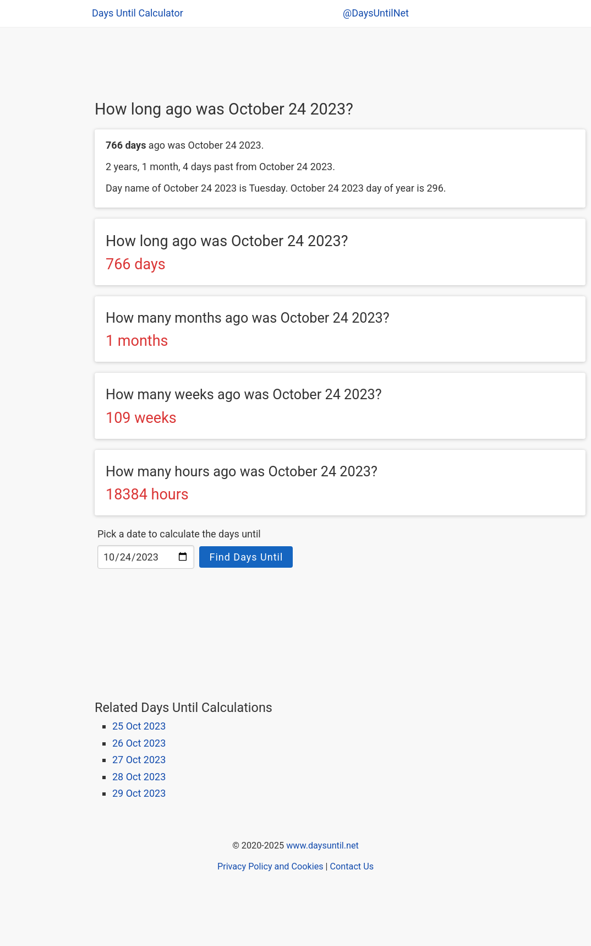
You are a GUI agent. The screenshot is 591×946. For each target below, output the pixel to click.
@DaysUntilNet (376, 13)
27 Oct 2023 (139, 759)
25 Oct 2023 (139, 726)
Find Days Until (246, 557)
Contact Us (352, 866)
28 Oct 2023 (139, 776)
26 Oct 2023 (139, 743)
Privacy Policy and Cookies (270, 866)
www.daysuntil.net (322, 845)
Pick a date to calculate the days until (179, 534)
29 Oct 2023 (139, 793)
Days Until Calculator (137, 13)
